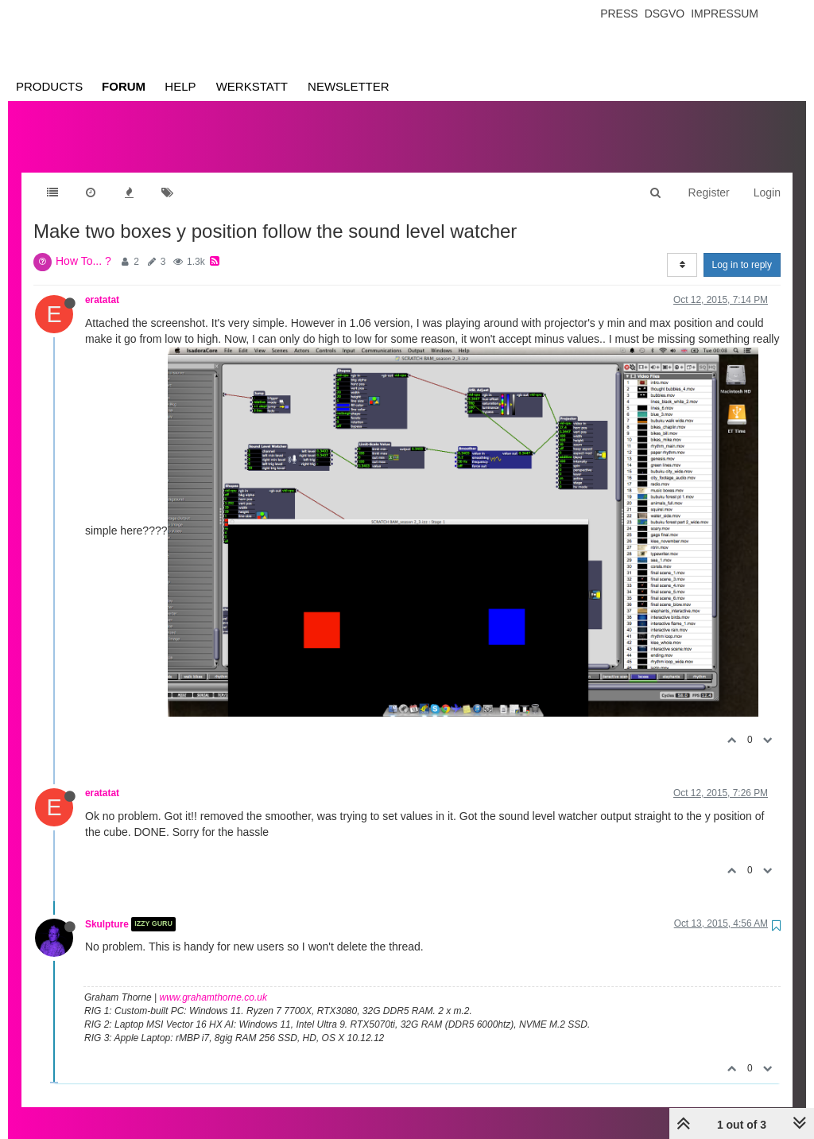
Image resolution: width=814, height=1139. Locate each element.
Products (49, 86)
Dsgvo (665, 13)
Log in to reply (742, 249)
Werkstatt (252, 86)
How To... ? (83, 245)
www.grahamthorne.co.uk (213, 981)
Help (180, 86)
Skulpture (107, 908)
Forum (123, 86)
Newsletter (349, 86)
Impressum (724, 13)
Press (619, 13)
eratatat (102, 284)
